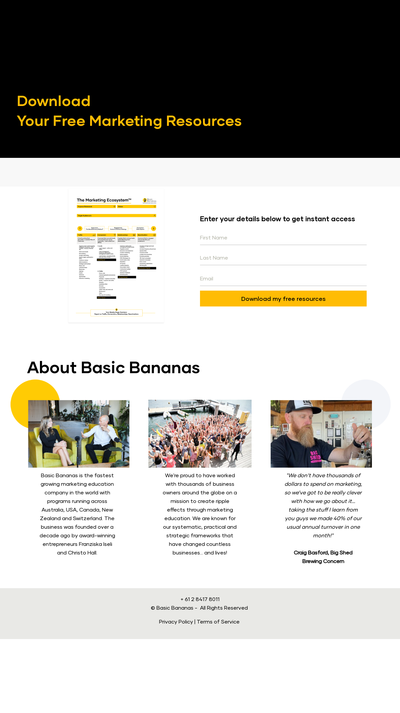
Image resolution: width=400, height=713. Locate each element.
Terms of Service (218, 695)
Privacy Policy (176, 695)
